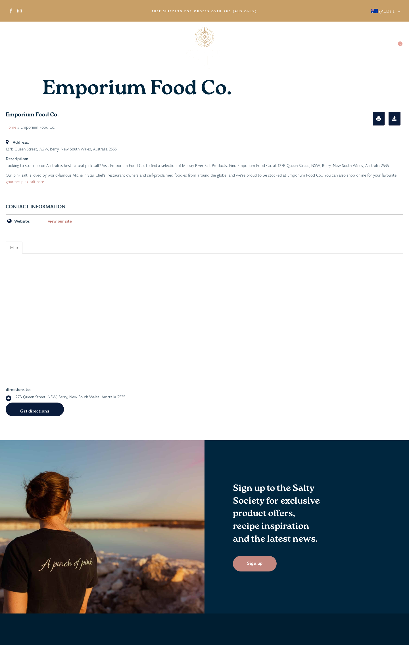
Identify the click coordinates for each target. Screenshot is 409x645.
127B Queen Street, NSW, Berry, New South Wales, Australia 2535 (65, 397)
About (17, 48)
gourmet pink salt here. (25, 181)
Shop (42, 48)
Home (11, 127)
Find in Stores (73, 48)
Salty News (311, 48)
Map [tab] (14, 247)
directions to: (18, 389)
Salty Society (347, 48)
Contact (378, 48)
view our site (60, 221)
